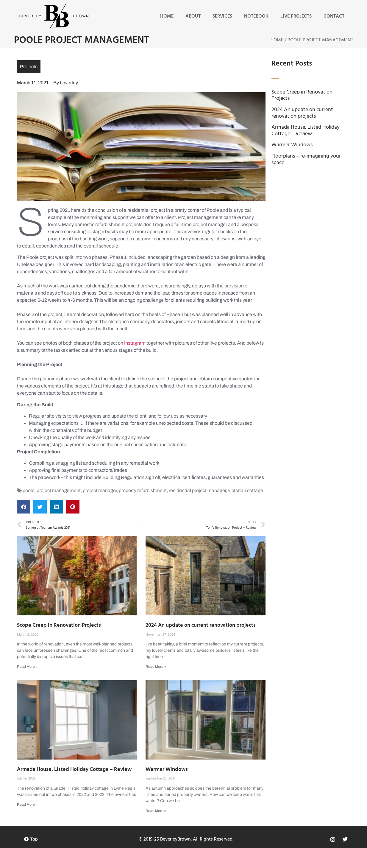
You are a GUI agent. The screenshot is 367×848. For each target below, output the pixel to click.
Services (222, 16)
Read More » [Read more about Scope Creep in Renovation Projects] (27, 667)
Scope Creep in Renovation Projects (59, 625)
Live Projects (296, 16)
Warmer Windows (167, 769)
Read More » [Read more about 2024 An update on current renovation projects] (156, 667)
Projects (29, 66)
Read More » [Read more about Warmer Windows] (156, 811)
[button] (23, 507)
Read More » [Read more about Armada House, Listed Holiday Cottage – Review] (27, 804)
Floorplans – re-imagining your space (306, 159)
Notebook (256, 16)
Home (167, 16)
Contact (334, 16)
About (193, 16)
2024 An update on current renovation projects (201, 625)
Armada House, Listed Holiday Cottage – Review (74, 769)
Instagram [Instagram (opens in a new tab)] (134, 343)
